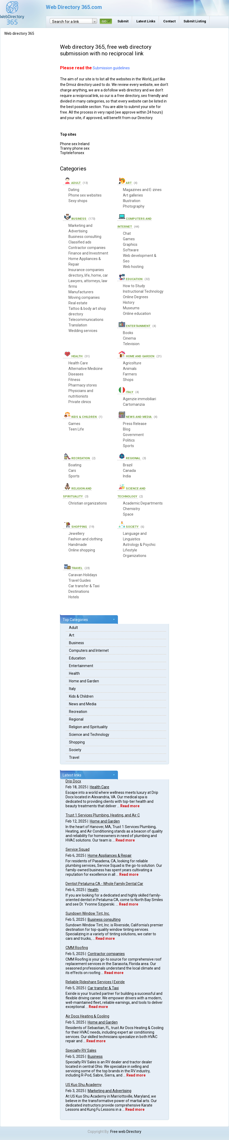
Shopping (77, 742)
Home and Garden (84, 681)
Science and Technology (89, 734)
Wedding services (82, 331)
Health (74, 673)
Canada (129, 470)
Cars (72, 470)
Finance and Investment (88, 253)
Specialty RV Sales (81, 1050)
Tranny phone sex (74, 148)
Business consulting (104, 919)
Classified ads (79, 242)
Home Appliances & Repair (110, 855)
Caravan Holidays (82, 575)
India (127, 476)
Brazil (127, 465)
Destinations (78, 591)
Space (128, 514)
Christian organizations (87, 503)
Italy (72, 689)
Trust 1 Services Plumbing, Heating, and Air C (103, 815)
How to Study (134, 286)
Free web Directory (125, 1131)
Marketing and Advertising (109, 1091)
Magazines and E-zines (142, 190)
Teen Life (76, 429)
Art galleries (133, 195)
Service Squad (77, 849)
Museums (131, 308)
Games (129, 239)
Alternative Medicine (85, 368)
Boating (74, 465)
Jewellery (76, 533)
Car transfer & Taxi (103, 988)
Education (77, 658)
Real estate (77, 303)
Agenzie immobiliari (139, 399)
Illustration (131, 201)
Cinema (129, 338)
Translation (77, 325)
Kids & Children (81, 696)
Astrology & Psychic (139, 544)
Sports (128, 446)
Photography (134, 206)
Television (131, 344)
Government (133, 435)
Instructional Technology (143, 291)
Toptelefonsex (72, 153)
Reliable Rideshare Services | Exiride (95, 982)
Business (76, 643)
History (129, 302)
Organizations (134, 556)
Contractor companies (106, 954)
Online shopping (81, 550)
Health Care (99, 787)
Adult (73, 627)
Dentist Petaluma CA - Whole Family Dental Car (104, 884)
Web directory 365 (19, 33)
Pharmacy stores (82, 385)
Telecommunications (85, 319)
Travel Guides (79, 580)
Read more (130, 806)
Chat (127, 233)
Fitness (74, 380)
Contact (169, 21)
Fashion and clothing (85, 539)
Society (75, 750)
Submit (122, 21)
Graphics (130, 244)
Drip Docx (73, 781)
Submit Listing (194, 21)
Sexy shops (77, 201)
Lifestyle (130, 550)
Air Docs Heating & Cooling (87, 1016)
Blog (126, 429)
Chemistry (131, 509)
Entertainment (81, 666)
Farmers (130, 374)
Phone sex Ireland (74, 144)
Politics (129, 440)
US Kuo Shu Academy (84, 1085)
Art (71, 635)
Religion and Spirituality (88, 727)
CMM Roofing (77, 948)
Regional (76, 719)
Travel (74, 757)
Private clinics (79, 402)
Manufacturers (80, 292)
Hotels (73, 597)
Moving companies (84, 297)
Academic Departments (143, 503)
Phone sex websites (85, 195)
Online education (137, 313)
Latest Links (145, 21)
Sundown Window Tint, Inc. (88, 913)
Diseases (75, 374)
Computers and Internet (89, 650)
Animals (130, 368)
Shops (128, 380)
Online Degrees (135, 297)
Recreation (78, 712)
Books (128, 333)
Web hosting (133, 267)
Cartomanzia (134, 404)
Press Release (135, 424)
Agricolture (132, 363)
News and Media (82, 704)
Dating (73, 190)
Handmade (77, 544)
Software (131, 250)
